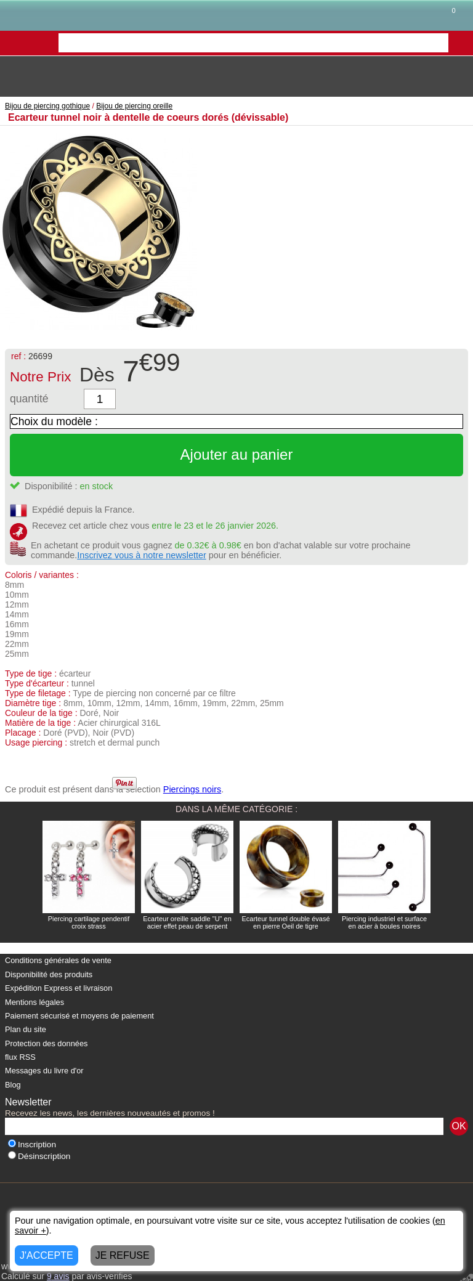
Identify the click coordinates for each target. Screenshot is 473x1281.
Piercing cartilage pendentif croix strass (89, 922)
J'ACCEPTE (46, 1255)
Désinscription (39, 1156)
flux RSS (20, 1057)
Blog (13, 1084)
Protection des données (46, 1043)
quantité (29, 398)
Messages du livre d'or (44, 1070)
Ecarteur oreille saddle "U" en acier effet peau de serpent (187, 922)
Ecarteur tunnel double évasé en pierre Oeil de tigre (285, 922)
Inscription (32, 1144)
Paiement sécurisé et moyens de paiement (79, 1015)
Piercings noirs (192, 789)
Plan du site (25, 1029)
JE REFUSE (122, 1255)
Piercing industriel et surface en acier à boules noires (384, 922)
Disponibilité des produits (48, 974)
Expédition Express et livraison (58, 988)
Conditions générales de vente (58, 960)
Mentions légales (34, 1002)
